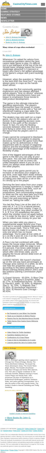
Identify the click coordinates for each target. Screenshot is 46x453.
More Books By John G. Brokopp (18, 418)
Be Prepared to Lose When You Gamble (21, 313)
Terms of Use (4, 450)
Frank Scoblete (23, 296)
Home (4, 9)
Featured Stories (10, 15)
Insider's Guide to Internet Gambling (22, 414)
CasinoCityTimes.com (25, 4)
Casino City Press (23, 300)
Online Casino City (30, 428)
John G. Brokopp (13, 55)
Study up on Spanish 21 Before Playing (21, 316)
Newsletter (7, 21)
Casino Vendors (38, 430)
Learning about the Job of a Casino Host (21, 342)
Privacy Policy (14, 450)
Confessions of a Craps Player (18, 337)
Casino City (20, 428)
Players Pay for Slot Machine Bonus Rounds (23, 318)
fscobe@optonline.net (20, 304)
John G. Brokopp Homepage (16, 37)
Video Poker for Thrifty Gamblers (19, 332)
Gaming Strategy (10, 12)
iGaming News (7, 430)
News (4, 18)
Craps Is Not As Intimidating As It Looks (21, 340)
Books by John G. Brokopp (15, 42)
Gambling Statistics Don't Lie (17, 335)
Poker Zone (16, 430)
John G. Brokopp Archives (15, 40)
